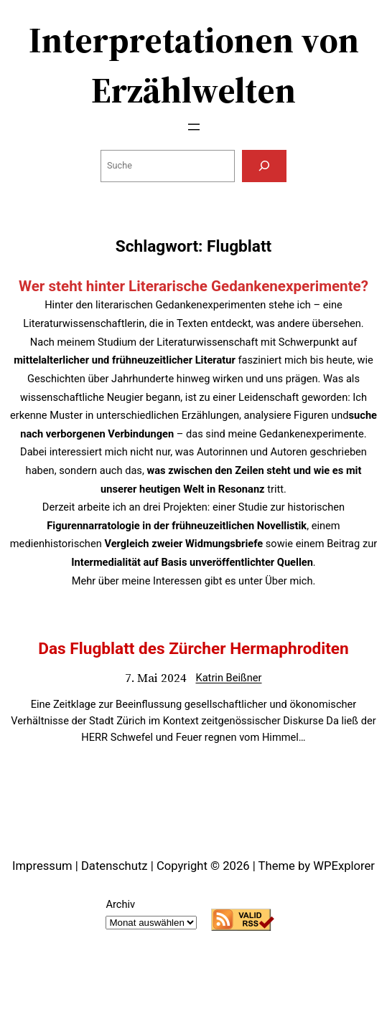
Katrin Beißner (228, 677)
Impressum (42, 866)
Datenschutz (114, 866)
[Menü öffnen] (193, 127)
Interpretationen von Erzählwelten (194, 65)
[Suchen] (264, 166)
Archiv (120, 904)
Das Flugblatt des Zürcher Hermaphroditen (193, 648)
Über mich (288, 580)
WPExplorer (344, 866)
